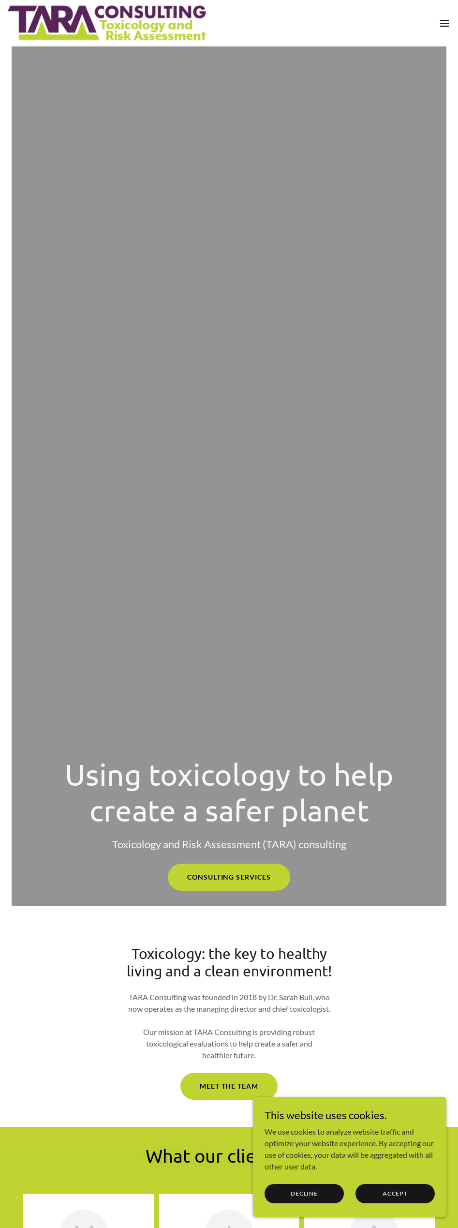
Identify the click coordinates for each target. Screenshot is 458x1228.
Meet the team (229, 1086)
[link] (108, 23)
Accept (395, 1193)
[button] (444, 23)
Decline (304, 1193)
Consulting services (229, 877)
